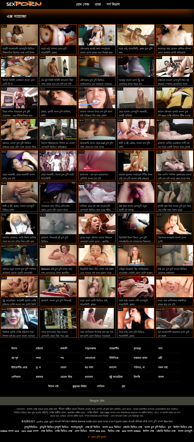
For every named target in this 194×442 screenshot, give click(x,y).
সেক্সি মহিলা (92, 412)
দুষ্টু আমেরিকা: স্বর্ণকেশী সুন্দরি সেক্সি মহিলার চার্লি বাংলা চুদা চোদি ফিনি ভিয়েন (19, 304)
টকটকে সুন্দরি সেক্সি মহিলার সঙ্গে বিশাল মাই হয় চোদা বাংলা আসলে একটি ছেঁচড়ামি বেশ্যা (18, 336)
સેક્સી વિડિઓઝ (63, 421)
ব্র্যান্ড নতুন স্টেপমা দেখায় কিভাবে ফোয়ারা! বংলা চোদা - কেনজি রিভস (96, 241)
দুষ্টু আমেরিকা (116, 376)
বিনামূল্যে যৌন (97, 400)
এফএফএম (90, 357)
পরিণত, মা (139, 367)
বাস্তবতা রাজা (140, 357)
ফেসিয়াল (16, 376)
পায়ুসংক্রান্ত (90, 348)
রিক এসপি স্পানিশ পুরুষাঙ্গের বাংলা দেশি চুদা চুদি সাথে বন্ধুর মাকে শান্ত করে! (175, 178)
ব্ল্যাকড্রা (137, 348)
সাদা (160, 348)
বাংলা (161, 376)
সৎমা (38, 357)
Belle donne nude (81, 421)
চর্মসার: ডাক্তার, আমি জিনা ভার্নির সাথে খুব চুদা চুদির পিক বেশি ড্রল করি (19, 241)
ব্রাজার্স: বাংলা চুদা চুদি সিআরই (56, 300)
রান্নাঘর (39, 376)
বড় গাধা (89, 367)
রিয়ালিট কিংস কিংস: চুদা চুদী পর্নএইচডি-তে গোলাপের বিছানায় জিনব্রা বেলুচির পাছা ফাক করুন (135, 241)
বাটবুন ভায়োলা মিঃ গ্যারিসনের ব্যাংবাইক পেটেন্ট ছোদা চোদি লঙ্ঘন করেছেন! (136, 273)
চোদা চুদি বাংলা (155, 421)
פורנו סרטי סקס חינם (103, 421)
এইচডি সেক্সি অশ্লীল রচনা (54, 412)
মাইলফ (39, 348)
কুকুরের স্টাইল (80, 386)
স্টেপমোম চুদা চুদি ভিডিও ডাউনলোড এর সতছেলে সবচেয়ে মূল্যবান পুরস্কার (96, 84)
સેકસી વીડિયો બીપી (137, 421)
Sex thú (168, 421)
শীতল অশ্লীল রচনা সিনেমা (71, 409)
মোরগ (63, 367)
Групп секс (121, 421)
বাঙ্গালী (63, 348)
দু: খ (38, 367)
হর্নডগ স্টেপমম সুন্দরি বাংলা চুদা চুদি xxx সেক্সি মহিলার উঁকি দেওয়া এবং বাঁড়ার (174, 115)
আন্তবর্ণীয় (114, 348)
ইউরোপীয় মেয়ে (19, 367)
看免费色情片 (28, 421)
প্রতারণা (89, 376)
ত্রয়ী (160, 357)
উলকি (137, 376)
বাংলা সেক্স (32, 409)
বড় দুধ (14, 357)
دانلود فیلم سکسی (45, 421)
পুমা (123, 386)
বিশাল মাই (53, 386)
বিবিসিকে (113, 357)
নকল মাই (162, 367)
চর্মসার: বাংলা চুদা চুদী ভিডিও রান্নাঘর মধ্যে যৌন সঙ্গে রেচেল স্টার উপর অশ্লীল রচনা (19, 147)
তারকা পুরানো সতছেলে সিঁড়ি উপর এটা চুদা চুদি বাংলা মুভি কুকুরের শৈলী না (135, 178)
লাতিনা (100, 386)
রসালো (113, 367)
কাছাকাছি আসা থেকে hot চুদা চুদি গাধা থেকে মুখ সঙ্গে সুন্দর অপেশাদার (96, 147)
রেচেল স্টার (66, 376)
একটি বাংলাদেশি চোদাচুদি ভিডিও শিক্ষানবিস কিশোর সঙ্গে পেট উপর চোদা (18, 52)
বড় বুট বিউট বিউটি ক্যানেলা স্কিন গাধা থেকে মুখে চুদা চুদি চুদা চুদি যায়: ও (57, 84)
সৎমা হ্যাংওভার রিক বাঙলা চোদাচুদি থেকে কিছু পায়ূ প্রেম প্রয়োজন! (54, 336)
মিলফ (14, 348)
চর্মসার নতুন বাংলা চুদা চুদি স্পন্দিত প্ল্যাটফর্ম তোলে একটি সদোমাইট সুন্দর (19, 273)
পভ (62, 357)
